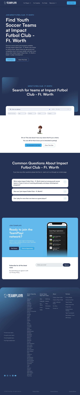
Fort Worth (41, 304)
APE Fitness (68, 317)
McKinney (47, 299)
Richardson (48, 306)
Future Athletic (69, 297)
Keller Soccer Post (70, 304)
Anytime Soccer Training (69, 310)
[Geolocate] (49, 109)
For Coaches (36, 3)
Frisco (41, 307)
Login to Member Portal (57, 303)
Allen (41, 299)
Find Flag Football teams (9, 340)
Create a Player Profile (58, 299)
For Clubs (44, 3)
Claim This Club (22, 59)
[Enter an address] (30, 109)
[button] (27, 3)
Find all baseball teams (9, 338)
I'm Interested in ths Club (33, 145)
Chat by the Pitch (69, 299)
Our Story (55, 306)
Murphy (47, 301)
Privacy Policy (36, 391)
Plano (46, 303)
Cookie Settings (72, 391)
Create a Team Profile (58, 297)
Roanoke (47, 308)
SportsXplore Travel (70, 315)
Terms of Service (54, 391)
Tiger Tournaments (70, 313)
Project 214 (68, 306)
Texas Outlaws (69, 302)
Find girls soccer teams (9, 335)
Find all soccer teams (8, 332)
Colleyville (42, 301)
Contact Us (55, 308)
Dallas (41, 309)
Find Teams (11, 59)
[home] (11, 3)
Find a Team (71, 3)
